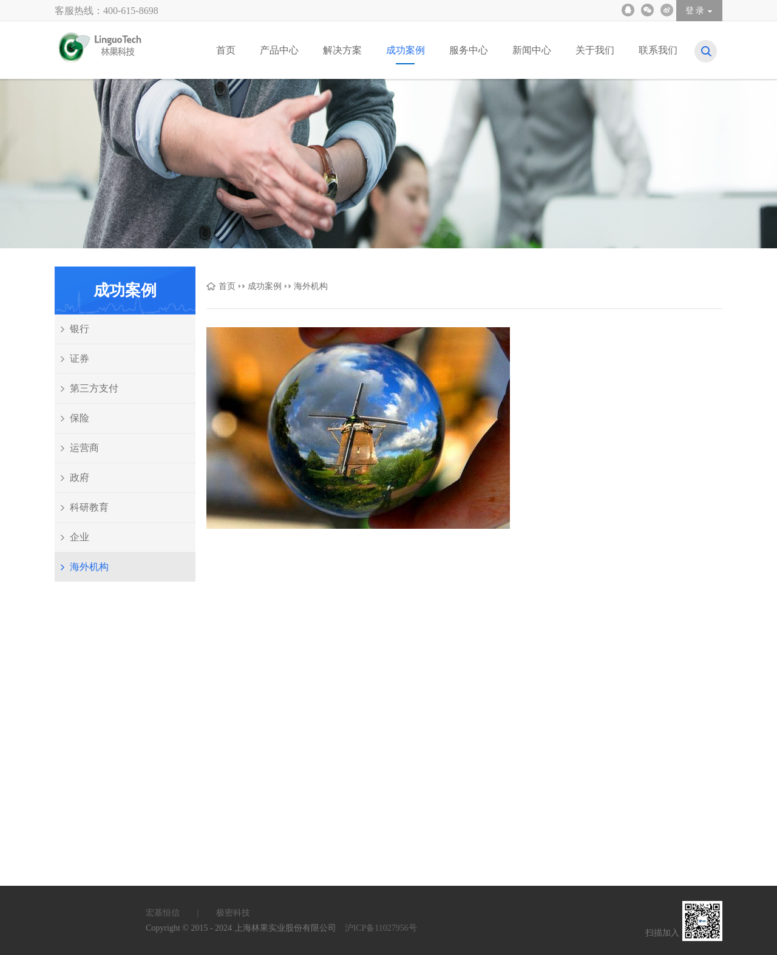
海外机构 (311, 286)
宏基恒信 (180, 912)
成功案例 (265, 286)
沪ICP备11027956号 (381, 928)
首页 (227, 286)
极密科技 (233, 912)
